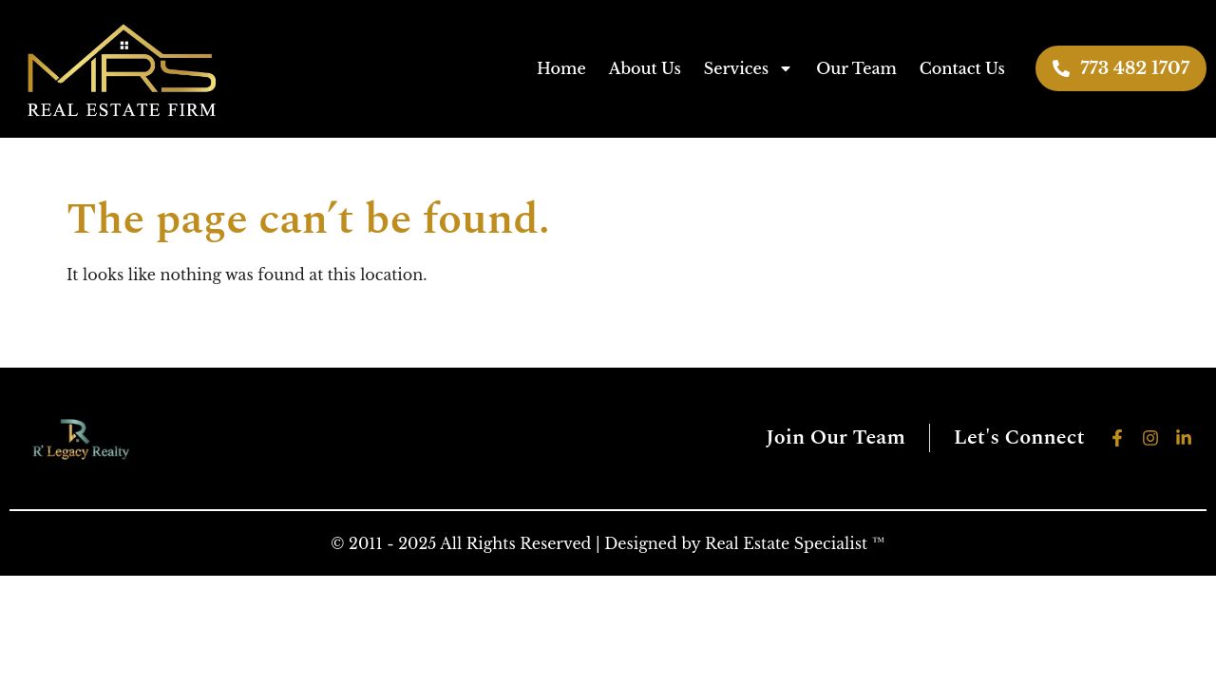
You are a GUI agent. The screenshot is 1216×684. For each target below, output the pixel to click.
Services (748, 68)
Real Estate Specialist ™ (795, 543)
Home (561, 68)
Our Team (856, 68)
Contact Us (962, 68)
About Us (645, 68)
